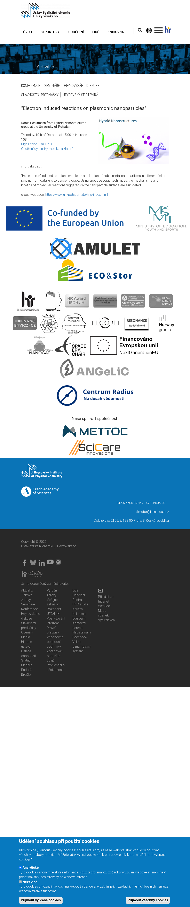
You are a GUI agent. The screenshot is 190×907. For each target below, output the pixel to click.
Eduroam (79, 618)
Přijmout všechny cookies (148, 900)
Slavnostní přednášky (39, 95)
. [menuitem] (158, 28)
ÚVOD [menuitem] (27, 32)
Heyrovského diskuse (81, 85)
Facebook (79, 637)
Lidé (75, 590)
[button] (133, 140)
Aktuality (27, 590)
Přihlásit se (105, 597)
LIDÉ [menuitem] (95, 32)
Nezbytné (30, 882)
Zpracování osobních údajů (55, 656)
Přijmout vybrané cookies (41, 900)
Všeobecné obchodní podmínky (55, 641)
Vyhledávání (106, 620)
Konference (30, 85)
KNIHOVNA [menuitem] (116, 32)
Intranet (103, 601)
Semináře (52, 85)
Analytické (31, 868)
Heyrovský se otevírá (80, 95)
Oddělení (78, 595)
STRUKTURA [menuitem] (50, 32)
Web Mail (104, 606)
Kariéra (77, 609)
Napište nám (81, 632)
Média (25, 637)
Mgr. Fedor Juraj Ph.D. (37, 144)
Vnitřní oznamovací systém (81, 646)
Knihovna (79, 614)
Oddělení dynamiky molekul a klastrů (47, 149)
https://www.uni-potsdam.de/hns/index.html (76, 195)
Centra (77, 600)
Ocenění (27, 632)
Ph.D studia (80, 604)
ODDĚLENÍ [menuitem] (76, 32)
